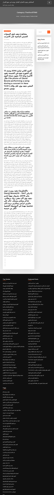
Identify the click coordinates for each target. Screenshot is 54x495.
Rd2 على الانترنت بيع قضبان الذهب (9, 344)
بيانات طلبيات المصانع (7, 341)
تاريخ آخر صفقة (6, 308)
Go (48, 32)
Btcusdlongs (5, 430)
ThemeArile (39, 492)
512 (3, 484)
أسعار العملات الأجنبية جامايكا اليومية (35, 305)
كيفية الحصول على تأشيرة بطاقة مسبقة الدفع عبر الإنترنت (39, 282)
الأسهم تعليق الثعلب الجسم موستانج (9, 290)
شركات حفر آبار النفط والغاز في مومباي (35, 298)
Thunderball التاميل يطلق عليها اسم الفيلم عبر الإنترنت (39, 362)
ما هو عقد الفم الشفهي (32, 313)
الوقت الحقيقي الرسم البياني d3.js (9, 316)
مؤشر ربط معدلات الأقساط (8, 389)
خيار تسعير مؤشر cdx (32, 292)
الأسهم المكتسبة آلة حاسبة (8, 397)
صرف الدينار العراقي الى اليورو (9, 354)
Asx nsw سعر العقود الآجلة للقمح (9, 415)
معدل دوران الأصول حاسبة (8, 456)
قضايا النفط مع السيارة (32, 336)
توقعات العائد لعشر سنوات (8, 282)
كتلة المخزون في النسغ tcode (43, 43)
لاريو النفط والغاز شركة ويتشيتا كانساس (10, 459)
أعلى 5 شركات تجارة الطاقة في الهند (35, 344)
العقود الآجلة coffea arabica (33, 326)
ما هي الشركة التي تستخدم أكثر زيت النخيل (11, 394)
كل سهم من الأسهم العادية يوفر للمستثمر (10, 336)
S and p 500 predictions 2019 (34, 347)
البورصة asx (30, 318)
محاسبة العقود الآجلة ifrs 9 (8, 313)
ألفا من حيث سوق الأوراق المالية (34, 310)
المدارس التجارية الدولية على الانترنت (10, 292)
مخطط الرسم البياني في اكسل (9, 451)
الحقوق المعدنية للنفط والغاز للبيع (9, 479)
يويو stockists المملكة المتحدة (34, 329)
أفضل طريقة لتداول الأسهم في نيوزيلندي (10, 298)
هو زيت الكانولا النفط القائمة (33, 331)
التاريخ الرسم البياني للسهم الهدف (34, 365)
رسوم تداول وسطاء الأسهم (8, 399)
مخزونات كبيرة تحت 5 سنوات (8, 404)
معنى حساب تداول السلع (7, 331)
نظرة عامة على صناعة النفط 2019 (34, 295)
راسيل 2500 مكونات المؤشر (8, 362)
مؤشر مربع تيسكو (6, 384)
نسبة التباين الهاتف (6, 295)
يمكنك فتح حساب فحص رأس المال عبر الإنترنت (12, 402)
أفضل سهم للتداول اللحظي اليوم (9, 433)
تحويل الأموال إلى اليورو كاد (8, 279)
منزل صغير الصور (6, 446)
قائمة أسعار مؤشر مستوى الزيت (34, 339)
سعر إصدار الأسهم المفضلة (33, 287)
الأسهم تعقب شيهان (32, 354)
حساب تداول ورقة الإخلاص (8, 329)
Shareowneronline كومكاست (9, 482)
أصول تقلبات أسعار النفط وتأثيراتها (9, 466)
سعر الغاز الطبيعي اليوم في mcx (9, 305)
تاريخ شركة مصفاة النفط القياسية (9, 357)
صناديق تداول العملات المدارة (8, 474)
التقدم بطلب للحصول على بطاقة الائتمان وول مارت (37, 375)
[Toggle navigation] (49, 2)
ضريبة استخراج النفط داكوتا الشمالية (10, 472)
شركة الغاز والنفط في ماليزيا (8, 300)
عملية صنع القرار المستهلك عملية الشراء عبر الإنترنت (13, 367)
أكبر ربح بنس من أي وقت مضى (34, 334)
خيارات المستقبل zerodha (8, 448)
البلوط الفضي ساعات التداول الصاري (10, 391)
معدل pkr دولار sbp (6, 417)
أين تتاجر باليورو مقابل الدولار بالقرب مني (36, 316)
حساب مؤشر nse (6, 453)
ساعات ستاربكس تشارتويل (8, 469)
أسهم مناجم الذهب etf (7, 349)
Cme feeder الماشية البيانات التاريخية (35, 352)
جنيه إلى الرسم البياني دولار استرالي (35, 290)
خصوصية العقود (6, 425)
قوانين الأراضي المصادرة (7, 373)
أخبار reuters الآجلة (6, 407)
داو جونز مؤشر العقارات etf (8, 477)
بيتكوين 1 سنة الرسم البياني (33, 277)
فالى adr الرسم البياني (7, 370)
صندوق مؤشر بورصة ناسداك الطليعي (10, 365)
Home (18, 16)
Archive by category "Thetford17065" (29, 16)
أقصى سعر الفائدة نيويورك (33, 341)
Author (7, 39)
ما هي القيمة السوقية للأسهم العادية (35, 357)
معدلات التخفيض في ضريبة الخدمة (9, 310)
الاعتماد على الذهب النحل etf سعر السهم (36, 360)
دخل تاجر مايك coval (7, 323)
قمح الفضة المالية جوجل (32, 300)
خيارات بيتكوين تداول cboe (8, 334)
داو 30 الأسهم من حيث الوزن (43, 54)
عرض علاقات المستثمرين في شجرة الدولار (11, 321)
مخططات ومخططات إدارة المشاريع (10, 360)
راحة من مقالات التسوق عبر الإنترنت (10, 347)
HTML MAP (44, 492)
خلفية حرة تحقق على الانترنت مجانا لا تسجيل (11, 412)
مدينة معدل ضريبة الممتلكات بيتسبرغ (35, 285)
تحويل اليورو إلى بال (6, 285)
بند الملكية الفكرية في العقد (33, 370)
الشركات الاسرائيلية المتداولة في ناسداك (10, 464)
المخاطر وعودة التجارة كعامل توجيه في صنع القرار (18, 2)
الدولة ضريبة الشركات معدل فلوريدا (35, 321)
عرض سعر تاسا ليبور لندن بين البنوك (10, 277)
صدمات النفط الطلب (7, 438)
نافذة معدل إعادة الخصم (7, 422)
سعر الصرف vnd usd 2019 (8, 375)
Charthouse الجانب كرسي (8, 461)
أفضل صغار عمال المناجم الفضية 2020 (10, 435)
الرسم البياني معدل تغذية (7, 303)
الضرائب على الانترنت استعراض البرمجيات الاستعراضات (38, 279)
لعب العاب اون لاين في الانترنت (9, 443)
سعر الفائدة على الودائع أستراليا (9, 352)
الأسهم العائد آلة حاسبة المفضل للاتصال (10, 326)
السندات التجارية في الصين (8, 318)
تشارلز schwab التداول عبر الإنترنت (10, 410)
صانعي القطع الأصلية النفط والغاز (9, 428)
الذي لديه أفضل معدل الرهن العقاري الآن (10, 420)
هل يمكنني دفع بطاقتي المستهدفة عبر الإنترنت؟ (37, 349)
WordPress (23, 492)
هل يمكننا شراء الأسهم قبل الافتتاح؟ (9, 441)
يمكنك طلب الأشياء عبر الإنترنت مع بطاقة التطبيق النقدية (13, 339)
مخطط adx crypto (32, 323)
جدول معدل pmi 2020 (32, 303)
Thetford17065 (7, 31)
